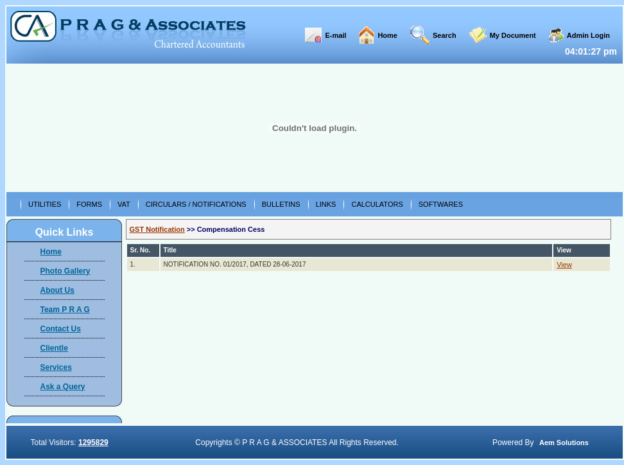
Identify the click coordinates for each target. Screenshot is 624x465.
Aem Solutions (564, 442)
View (564, 264)
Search (444, 35)
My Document (513, 35)
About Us (57, 290)
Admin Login (588, 35)
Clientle (54, 348)
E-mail (335, 35)
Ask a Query (62, 386)
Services (56, 367)
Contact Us (60, 328)
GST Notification (157, 229)
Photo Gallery (65, 271)
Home (387, 35)
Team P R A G (65, 309)
